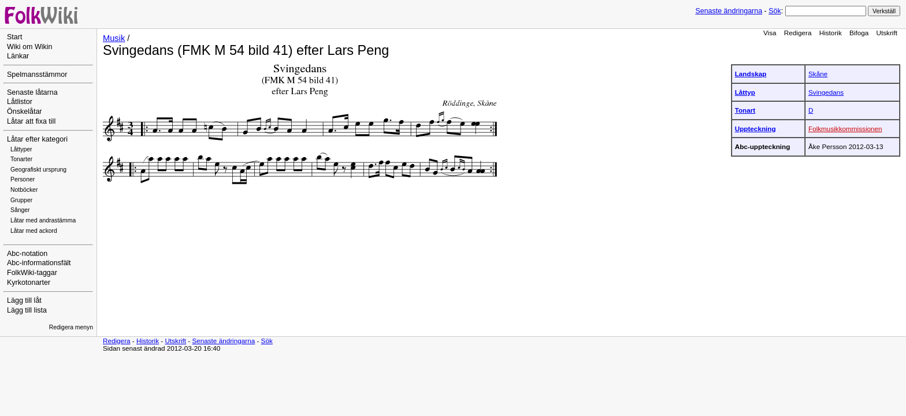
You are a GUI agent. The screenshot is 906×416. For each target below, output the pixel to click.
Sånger (20, 210)
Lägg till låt (24, 300)
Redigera (798, 32)
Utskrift (887, 32)
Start (14, 37)
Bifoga (858, 32)
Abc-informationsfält (39, 263)
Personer (22, 179)
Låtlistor (19, 102)
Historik (830, 32)
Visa (770, 32)
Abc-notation (27, 254)
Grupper (21, 200)
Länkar (18, 56)
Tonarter (21, 159)
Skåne (817, 73)
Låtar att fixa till (31, 121)
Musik (114, 38)
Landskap (751, 73)
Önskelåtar (24, 111)
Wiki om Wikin (30, 47)
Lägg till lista (27, 310)
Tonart (745, 110)
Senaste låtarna (32, 92)
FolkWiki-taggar (32, 273)
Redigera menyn (71, 327)
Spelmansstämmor (37, 74)
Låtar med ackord (33, 231)
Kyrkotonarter (28, 282)
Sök (774, 11)
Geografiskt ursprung (38, 169)
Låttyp (745, 92)
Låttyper (21, 149)
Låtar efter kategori (37, 139)
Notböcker (24, 190)
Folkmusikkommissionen (845, 128)
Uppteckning (755, 128)
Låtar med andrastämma (43, 220)
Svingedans (826, 92)
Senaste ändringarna (728, 11)
